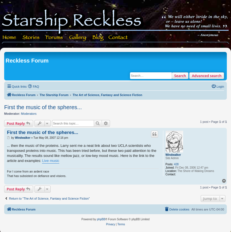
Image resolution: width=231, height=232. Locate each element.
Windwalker (173, 154)
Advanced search (207, 75)
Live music (50, 161)
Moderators (29, 113)
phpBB (101, 219)
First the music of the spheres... (43, 107)
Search (180, 75)
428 (176, 164)
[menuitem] (33, 86)
